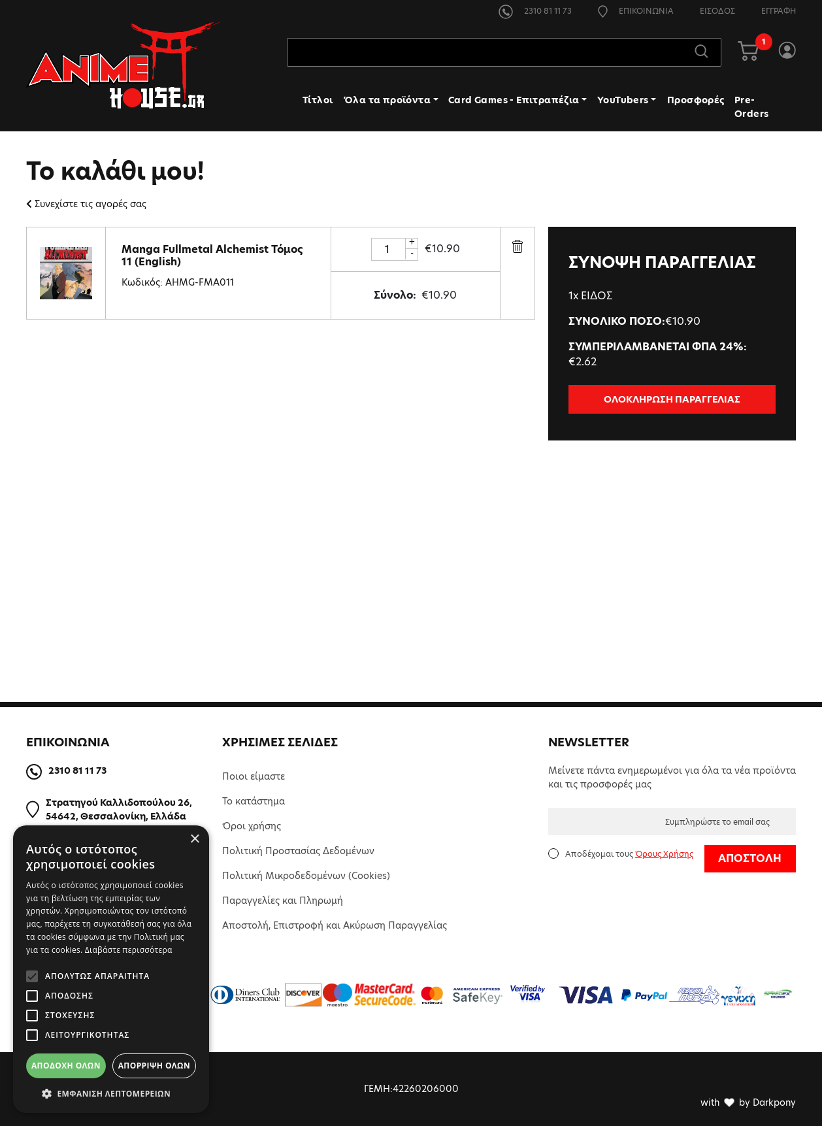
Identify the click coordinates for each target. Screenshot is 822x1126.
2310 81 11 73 (535, 10)
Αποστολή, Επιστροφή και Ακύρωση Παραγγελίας (334, 925)
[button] (111, 1093)
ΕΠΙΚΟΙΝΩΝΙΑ (636, 10)
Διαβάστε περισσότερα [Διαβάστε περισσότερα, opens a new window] (129, 949)
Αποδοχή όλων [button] (66, 1065)
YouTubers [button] (623, 100)
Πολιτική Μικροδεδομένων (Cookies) (306, 875)
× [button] (194, 839)
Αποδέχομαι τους (629, 853)
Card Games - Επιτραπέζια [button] (514, 100)
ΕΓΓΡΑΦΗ (778, 10)
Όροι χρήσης (251, 826)
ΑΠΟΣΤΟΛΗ (749, 858)
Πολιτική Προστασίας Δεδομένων (298, 850)
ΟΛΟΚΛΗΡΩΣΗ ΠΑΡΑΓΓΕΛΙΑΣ (672, 399)
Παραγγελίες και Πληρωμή (282, 900)
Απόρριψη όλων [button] (154, 1065)
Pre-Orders (751, 106)
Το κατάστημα (253, 801)
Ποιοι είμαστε (253, 776)
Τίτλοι (318, 100)
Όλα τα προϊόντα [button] (387, 100)
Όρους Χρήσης (664, 853)
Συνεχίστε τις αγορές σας (86, 203)
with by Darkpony (748, 1102)
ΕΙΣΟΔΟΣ (717, 10)
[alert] (111, 969)
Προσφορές (696, 100)
